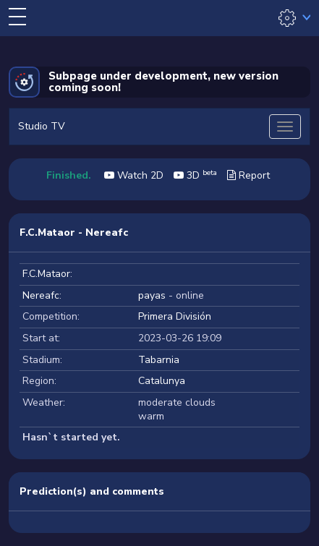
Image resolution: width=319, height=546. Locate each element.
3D (195, 175)
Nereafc (40, 295)
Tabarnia (158, 360)
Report (248, 175)
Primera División (174, 316)
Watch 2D (133, 175)
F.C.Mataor (46, 274)
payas (152, 295)
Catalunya (161, 381)
